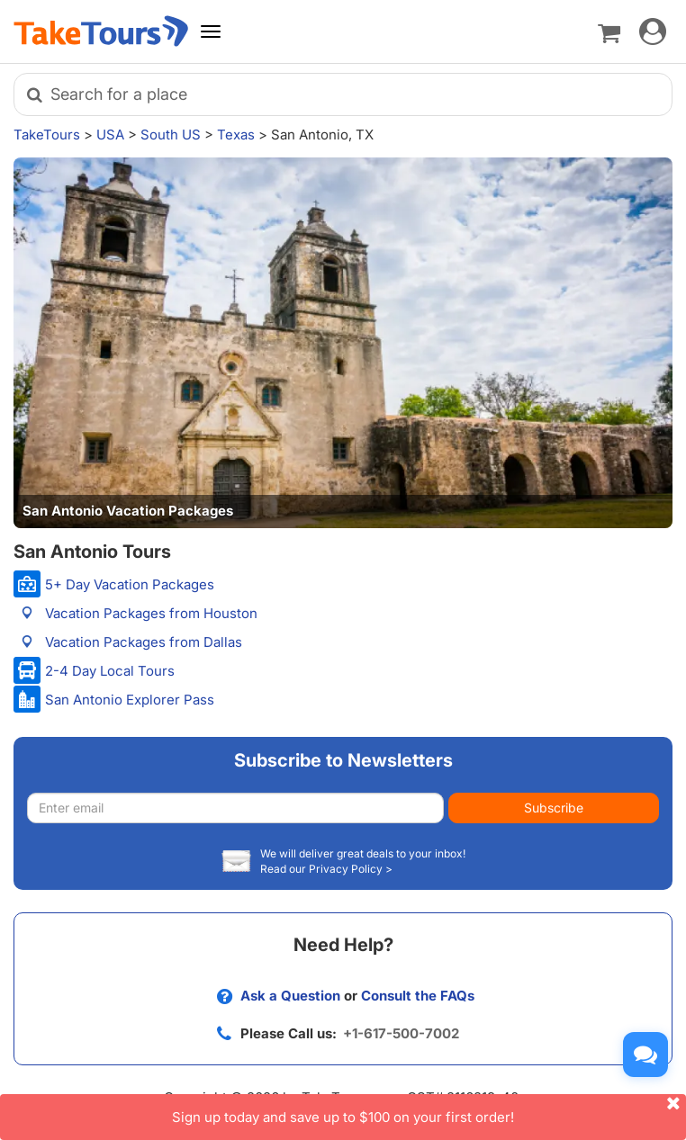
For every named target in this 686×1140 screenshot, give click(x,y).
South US (170, 134)
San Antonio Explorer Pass (129, 699)
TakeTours (47, 134)
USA (110, 134)
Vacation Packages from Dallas (143, 642)
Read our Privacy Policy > (326, 868)
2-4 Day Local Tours (110, 670)
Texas (236, 134)
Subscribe (553, 807)
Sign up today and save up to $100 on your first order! (429, 1110)
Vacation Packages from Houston (151, 613)
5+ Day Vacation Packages (129, 584)
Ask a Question (290, 995)
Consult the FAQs (417, 995)
